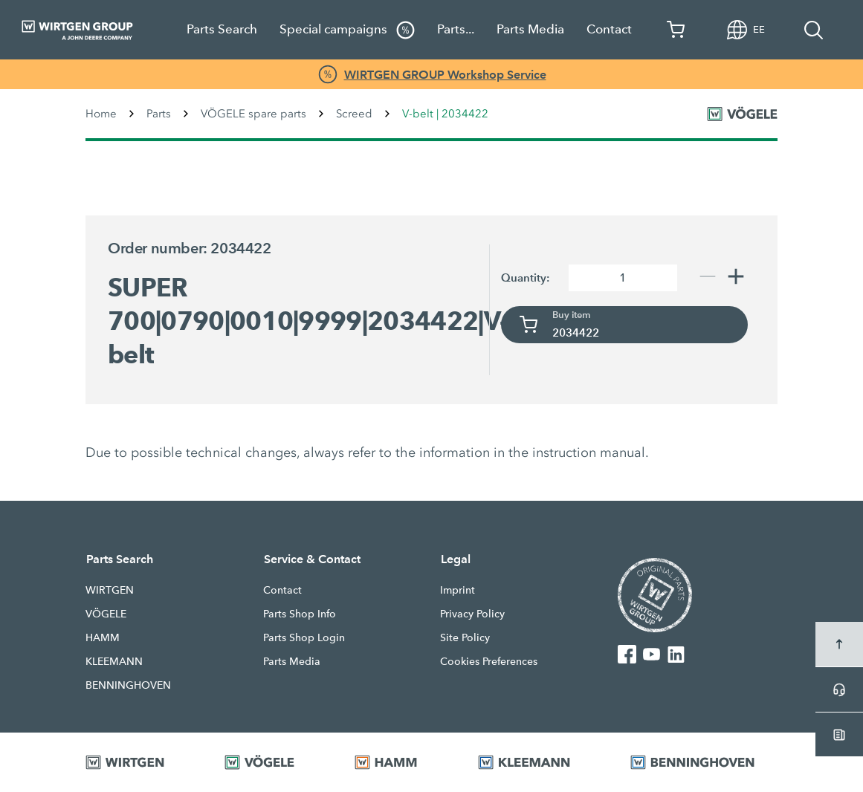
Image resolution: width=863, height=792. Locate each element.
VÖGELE (105, 613)
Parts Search (222, 29)
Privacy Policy (472, 613)
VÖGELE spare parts (253, 113)
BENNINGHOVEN (128, 685)
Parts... (455, 29)
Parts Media (530, 29)
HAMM (102, 637)
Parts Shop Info (299, 613)
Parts (158, 113)
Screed (354, 113)
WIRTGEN (109, 590)
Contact (609, 29)
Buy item (571, 315)
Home (101, 113)
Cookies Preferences (488, 661)
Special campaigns (347, 30)
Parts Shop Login (304, 637)
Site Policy (465, 637)
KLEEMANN (114, 661)
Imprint (457, 590)
